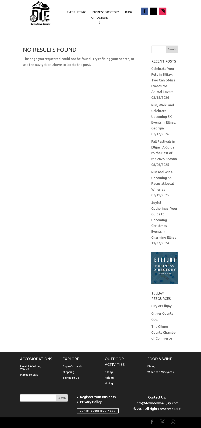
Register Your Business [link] (98, 397)
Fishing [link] (109, 377)
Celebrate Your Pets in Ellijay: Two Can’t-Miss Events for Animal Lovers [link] (163, 80)
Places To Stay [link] (29, 374)
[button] (144, 11)
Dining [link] (151, 366)
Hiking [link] (109, 383)
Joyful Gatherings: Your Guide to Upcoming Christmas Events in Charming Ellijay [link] (164, 220)
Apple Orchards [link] (72, 366)
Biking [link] (109, 372)
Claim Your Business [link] (98, 410)
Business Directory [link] (106, 12)
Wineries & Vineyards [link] (160, 372)
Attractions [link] (99, 17)
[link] (40, 24)
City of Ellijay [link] (161, 306)
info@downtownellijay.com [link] (157, 403)
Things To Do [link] (71, 377)
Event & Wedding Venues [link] (30, 368)
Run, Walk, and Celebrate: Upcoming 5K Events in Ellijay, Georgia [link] (163, 116)
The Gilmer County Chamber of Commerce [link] (164, 332)
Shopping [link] (68, 372)
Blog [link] (128, 12)
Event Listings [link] (76, 12)
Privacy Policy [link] (91, 402)
